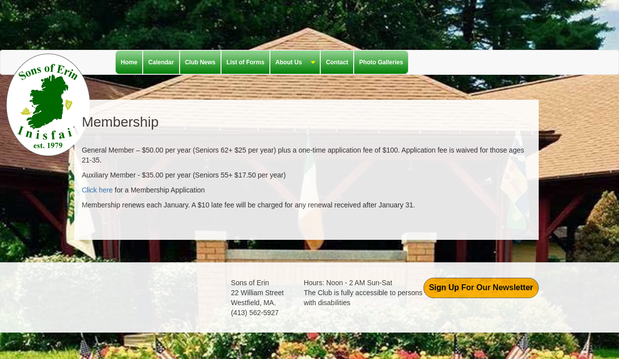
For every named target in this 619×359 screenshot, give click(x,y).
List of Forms (245, 62)
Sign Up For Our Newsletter (481, 287)
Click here (97, 190)
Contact (337, 62)
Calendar (161, 62)
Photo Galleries (381, 62)
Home (129, 62)
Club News (200, 62)
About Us (292, 63)
